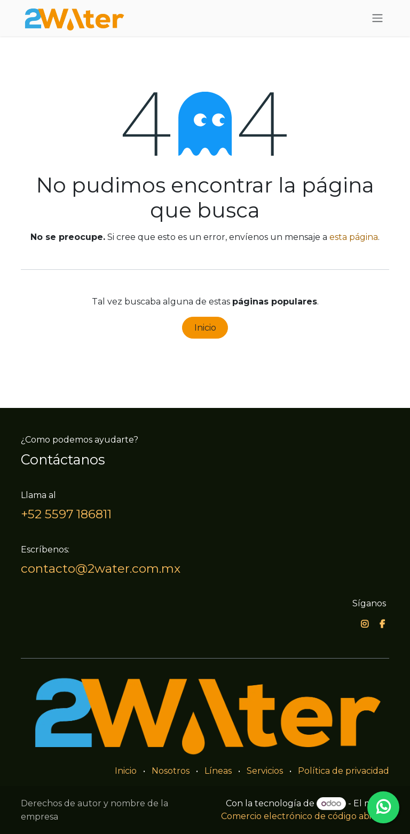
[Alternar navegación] (377, 18)
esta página (353, 237)
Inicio (205, 328)
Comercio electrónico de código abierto (305, 816)
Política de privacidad (343, 771)
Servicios (265, 771)
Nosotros (171, 771)
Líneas (218, 771)
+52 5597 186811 (66, 514)
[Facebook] (382, 624)
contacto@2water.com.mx (100, 568)
